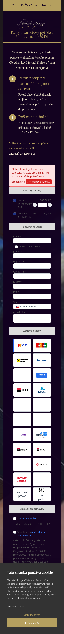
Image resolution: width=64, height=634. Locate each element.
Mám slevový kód (27, 518)
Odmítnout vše (32, 614)
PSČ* (16, 292)
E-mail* (17, 236)
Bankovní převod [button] (22, 494)
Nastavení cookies (16, 606)
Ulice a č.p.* (20, 271)
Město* (17, 281)
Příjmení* (18, 261)
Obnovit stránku (38, 182)
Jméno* (17, 251)
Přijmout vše (32, 623)
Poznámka (19, 312)
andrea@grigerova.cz (22, 153)
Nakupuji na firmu (29, 246)
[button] (22, 345)
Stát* (16, 302)
